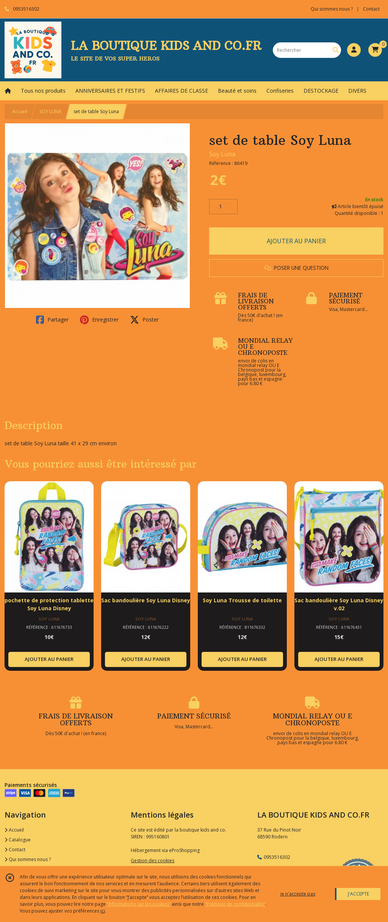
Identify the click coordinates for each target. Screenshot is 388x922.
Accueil (19, 111)
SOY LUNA (50, 111)
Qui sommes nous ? (28, 859)
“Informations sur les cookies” (139, 904)
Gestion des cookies (152, 860)
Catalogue (18, 839)
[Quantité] (223, 206)
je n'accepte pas (297, 894)
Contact (371, 9)
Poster (144, 319)
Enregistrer (99, 319)
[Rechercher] (336, 50)
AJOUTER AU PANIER (296, 241)
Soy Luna (222, 154)
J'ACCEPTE (358, 894)
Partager (52, 319)
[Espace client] (354, 50)
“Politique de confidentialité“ (235, 904)
